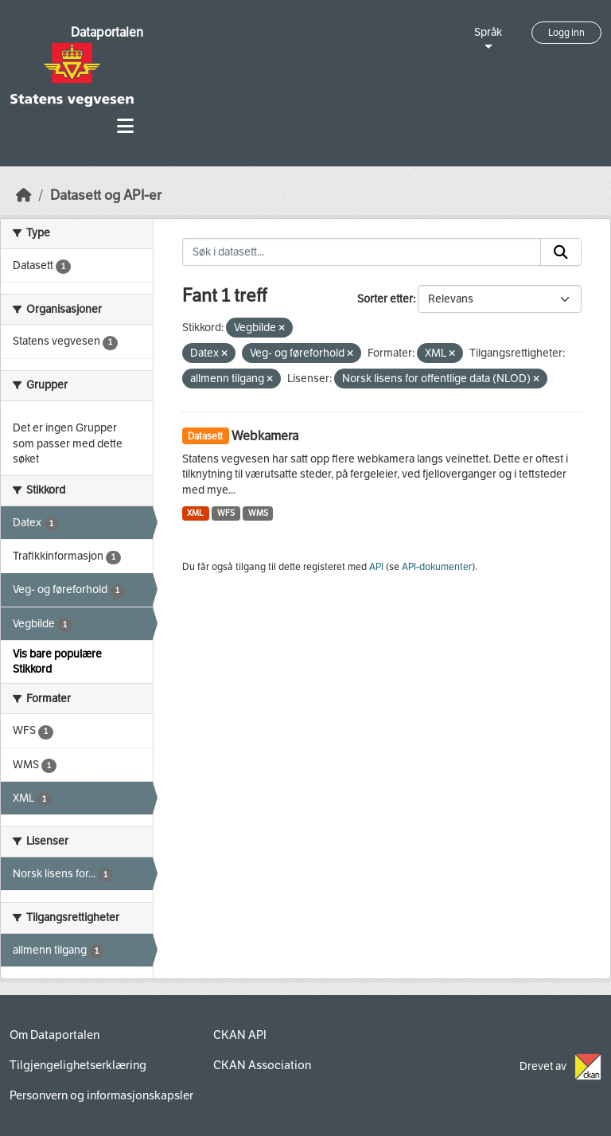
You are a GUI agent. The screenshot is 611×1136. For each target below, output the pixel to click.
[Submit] (561, 252)
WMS (258, 513)
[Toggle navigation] (125, 126)
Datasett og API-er (106, 195)
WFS (226, 513)
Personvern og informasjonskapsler (101, 1095)
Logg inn (566, 32)
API (376, 566)
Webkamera (265, 435)
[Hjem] (24, 195)
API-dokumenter (437, 566)
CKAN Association (262, 1065)
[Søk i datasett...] (362, 252)
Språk (488, 32)
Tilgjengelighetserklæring (78, 1065)
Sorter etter (385, 299)
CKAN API (240, 1035)
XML (195, 513)
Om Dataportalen (54, 1035)
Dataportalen (107, 32)
